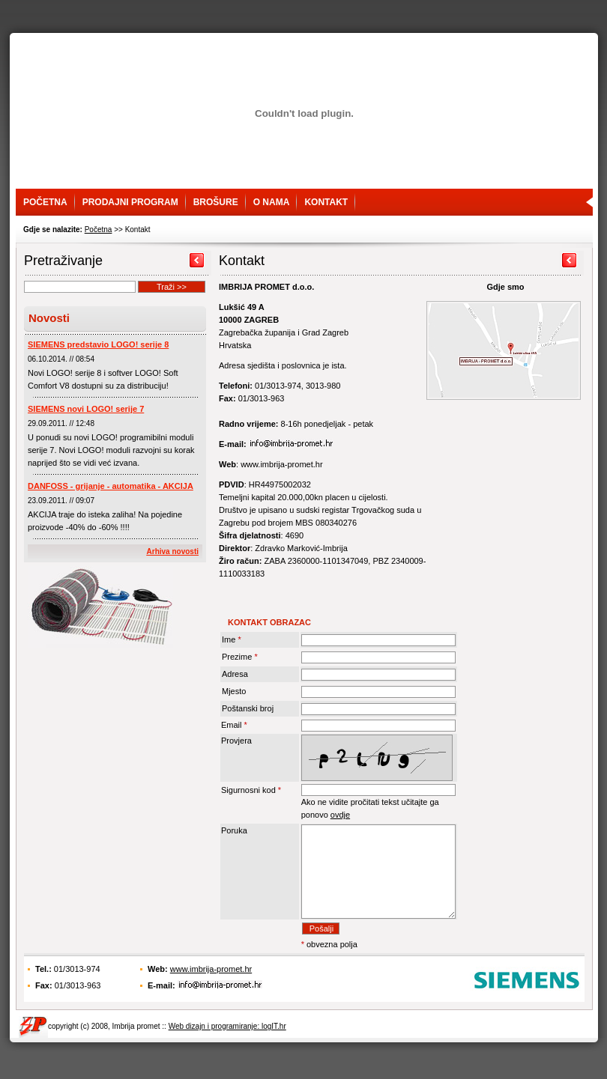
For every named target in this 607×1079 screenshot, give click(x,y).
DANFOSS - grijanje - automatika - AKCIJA (110, 485)
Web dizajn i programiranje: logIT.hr (227, 1049)
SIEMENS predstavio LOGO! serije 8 (98, 344)
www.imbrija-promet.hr (211, 991)
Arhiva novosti (173, 551)
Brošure (215, 202)
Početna (45, 202)
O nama (271, 202)
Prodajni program (130, 202)
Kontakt (326, 202)
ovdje (340, 814)
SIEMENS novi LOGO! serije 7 (86, 408)
